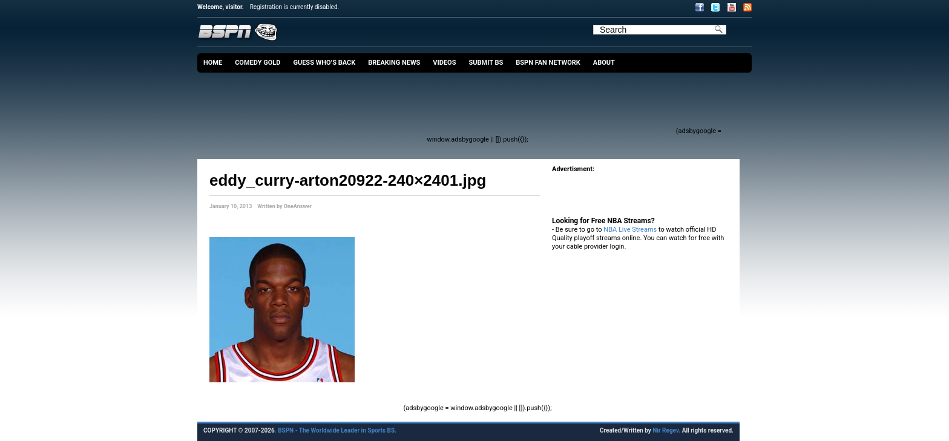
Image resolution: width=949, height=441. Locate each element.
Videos (444, 63)
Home (212, 63)
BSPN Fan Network (548, 63)
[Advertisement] (454, 106)
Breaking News (394, 63)
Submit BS (485, 63)
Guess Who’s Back (324, 63)
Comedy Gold (257, 63)
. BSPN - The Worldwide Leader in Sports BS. (335, 430)
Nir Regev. (666, 430)
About (604, 63)
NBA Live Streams (630, 230)
